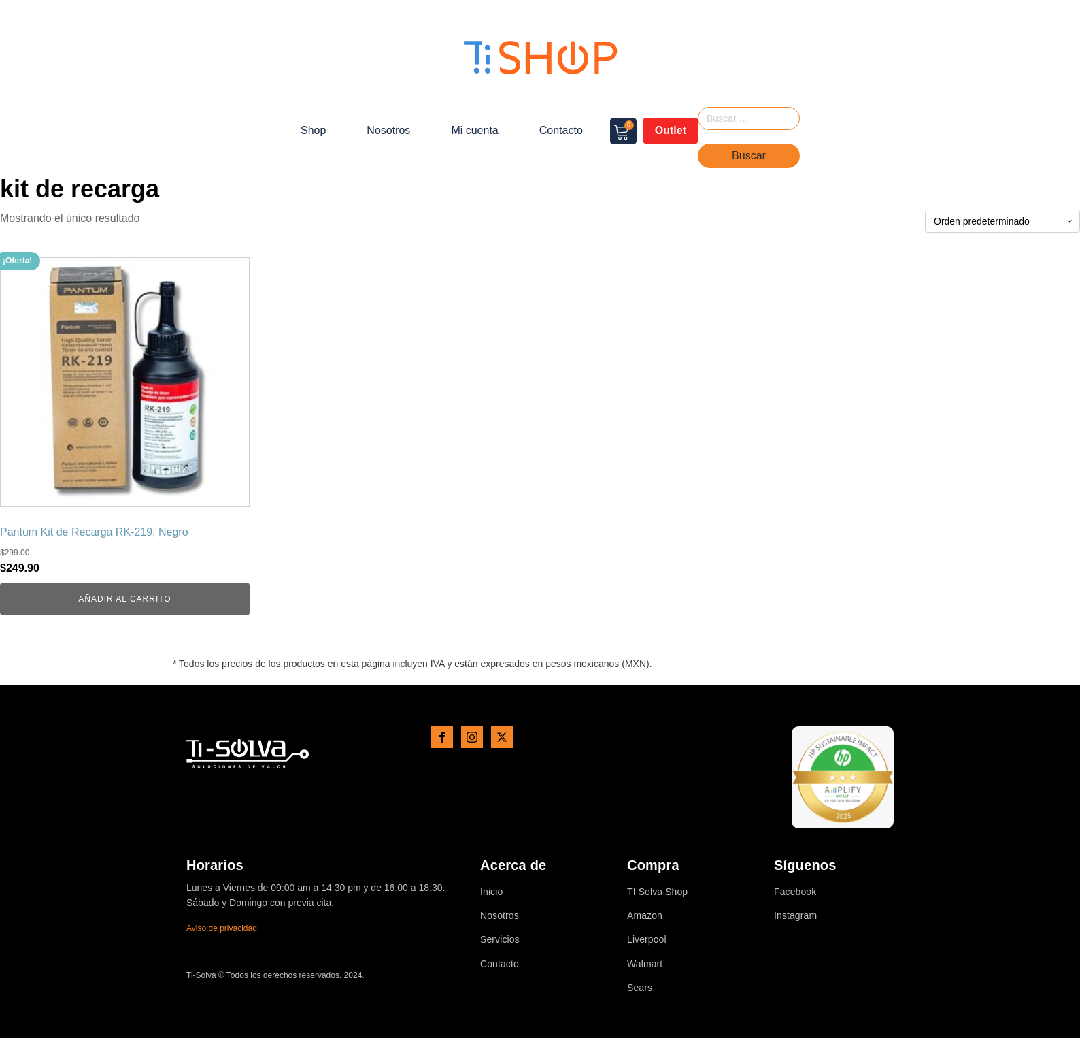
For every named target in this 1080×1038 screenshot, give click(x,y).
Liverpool (646, 940)
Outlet (670, 130)
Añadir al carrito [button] (124, 599)
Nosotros (388, 130)
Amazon (644, 916)
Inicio (491, 892)
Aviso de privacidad (221, 928)
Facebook (795, 892)
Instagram (795, 916)
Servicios (500, 940)
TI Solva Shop (657, 892)
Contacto (561, 130)
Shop (313, 130)
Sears (639, 988)
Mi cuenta (474, 130)
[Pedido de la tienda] (1002, 221)
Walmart (644, 964)
